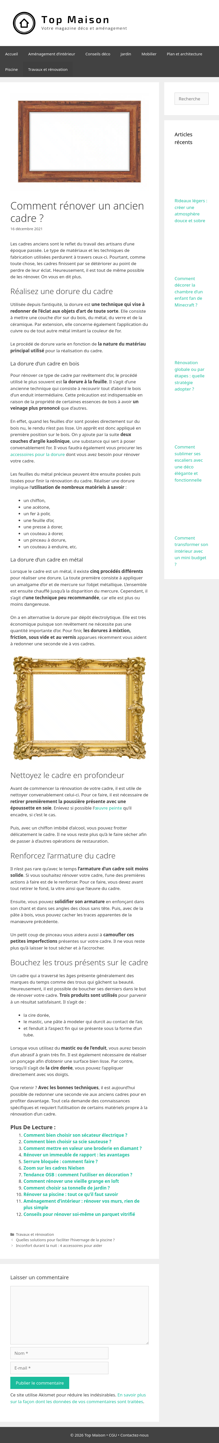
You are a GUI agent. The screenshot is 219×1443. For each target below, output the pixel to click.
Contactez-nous (134, 1435)
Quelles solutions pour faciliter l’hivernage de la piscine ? (65, 1239)
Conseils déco (97, 53)
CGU (113, 1435)
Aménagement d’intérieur (51, 53)
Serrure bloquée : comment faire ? (61, 1161)
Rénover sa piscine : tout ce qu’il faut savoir (71, 1194)
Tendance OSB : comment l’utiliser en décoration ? (78, 1175)
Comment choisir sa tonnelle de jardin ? (67, 1188)
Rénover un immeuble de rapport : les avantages (77, 1155)
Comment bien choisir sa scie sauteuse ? (67, 1142)
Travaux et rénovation (48, 69)
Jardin (126, 53)
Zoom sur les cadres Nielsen (54, 1168)
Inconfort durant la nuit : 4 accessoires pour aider (59, 1245)
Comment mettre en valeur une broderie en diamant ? (83, 1148)
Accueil (11, 53)
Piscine (11, 69)
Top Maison (94, 1435)
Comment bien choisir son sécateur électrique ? (75, 1135)
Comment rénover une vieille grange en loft (71, 1181)
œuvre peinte (108, 808)
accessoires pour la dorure (37, 454)
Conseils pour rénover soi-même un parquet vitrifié (79, 1214)
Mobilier (149, 53)
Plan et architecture (184, 53)
